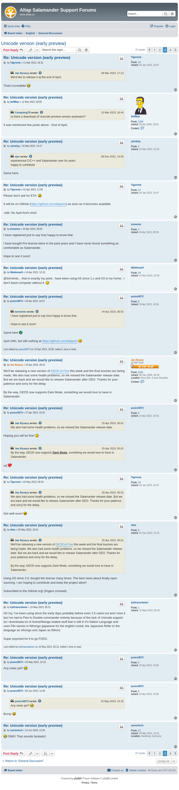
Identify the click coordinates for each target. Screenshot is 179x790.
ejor (17, 156)
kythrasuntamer (139, 602)
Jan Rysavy (22, 73)
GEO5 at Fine (60, 371)
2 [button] (160, 50)
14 (139, 62)
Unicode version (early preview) (33, 43)
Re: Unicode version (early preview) (36, 57)
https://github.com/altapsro (48, 204)
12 (139, 730)
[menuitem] (25, 26)
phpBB (77, 778)
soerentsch (137, 725)
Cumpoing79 (22, 112)
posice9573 (137, 296)
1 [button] (154, 50)
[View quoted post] (40, 73)
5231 (140, 372)
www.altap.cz (27, 14)
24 (139, 273)
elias (133, 525)
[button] (149, 50)
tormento (136, 224)
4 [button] (170, 50)
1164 (140, 121)
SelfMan (135, 116)
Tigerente (136, 57)
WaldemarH (137, 267)
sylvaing (135, 141)
